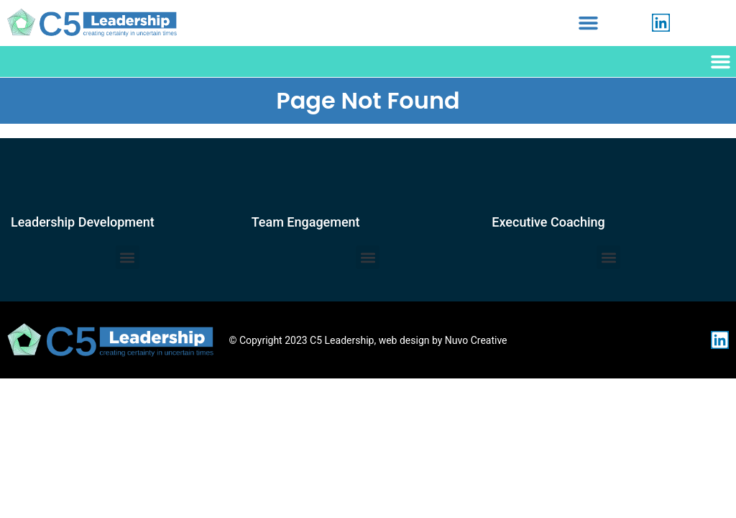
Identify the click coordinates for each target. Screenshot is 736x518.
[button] (588, 23)
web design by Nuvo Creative (443, 340)
